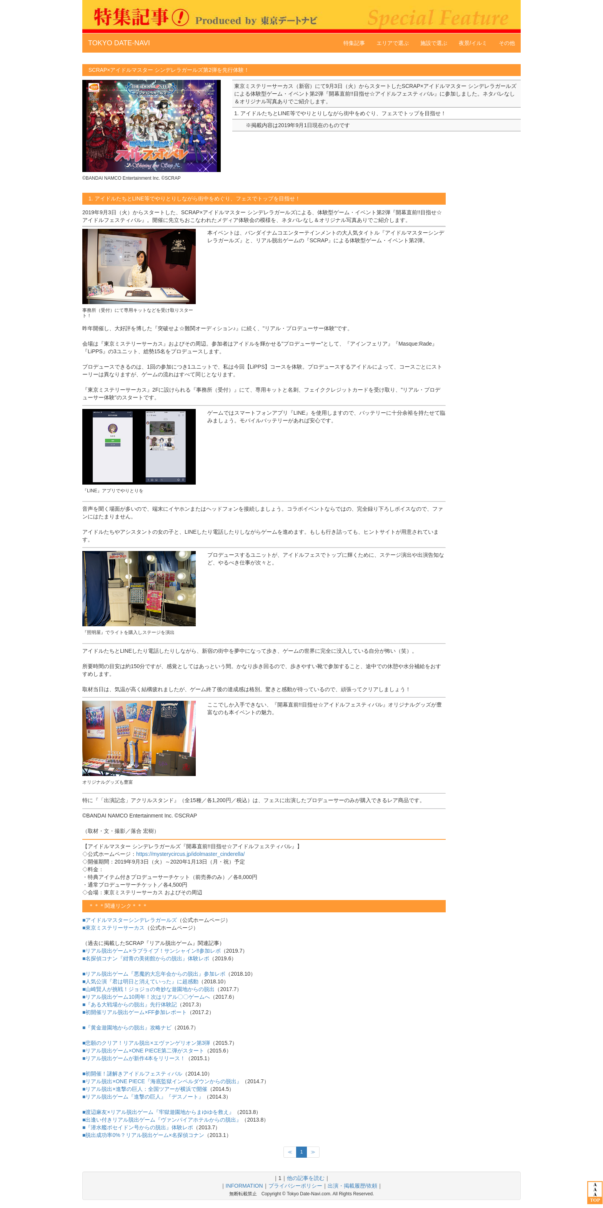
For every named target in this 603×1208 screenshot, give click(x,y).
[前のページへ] (290, 1152)
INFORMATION (244, 1186)
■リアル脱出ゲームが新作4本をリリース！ (133, 1058)
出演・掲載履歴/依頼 (353, 1186)
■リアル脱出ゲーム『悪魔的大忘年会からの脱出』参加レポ (153, 974)
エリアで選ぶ (392, 43)
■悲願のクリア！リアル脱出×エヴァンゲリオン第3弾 (146, 1043)
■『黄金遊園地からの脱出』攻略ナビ (127, 1027)
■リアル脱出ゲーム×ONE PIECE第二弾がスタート (143, 1050)
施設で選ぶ (433, 43)
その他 (507, 43)
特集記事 (354, 43)
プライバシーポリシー (295, 1186)
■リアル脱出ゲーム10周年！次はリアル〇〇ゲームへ (146, 997)
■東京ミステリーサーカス (113, 928)
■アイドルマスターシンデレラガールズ (129, 920)
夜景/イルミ (473, 43)
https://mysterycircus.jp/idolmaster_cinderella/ (190, 854)
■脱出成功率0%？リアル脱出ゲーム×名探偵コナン (143, 1135)
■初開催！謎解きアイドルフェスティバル (132, 1074)
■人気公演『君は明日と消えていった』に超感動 (140, 981)
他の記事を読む (306, 1178)
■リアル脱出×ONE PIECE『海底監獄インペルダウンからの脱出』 (162, 1081)
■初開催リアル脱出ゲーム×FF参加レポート (134, 1012)
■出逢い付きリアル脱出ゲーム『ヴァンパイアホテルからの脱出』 (162, 1120)
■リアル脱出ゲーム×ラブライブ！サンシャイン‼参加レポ (151, 951)
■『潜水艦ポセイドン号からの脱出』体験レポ (137, 1127)
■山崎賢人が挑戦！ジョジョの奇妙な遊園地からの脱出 (148, 989)
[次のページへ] (313, 1152)
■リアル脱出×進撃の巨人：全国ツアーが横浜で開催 (144, 1089)
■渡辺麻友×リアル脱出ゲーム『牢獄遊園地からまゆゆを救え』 (158, 1112)
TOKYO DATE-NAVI (119, 43)
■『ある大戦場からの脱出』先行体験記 (129, 1004)
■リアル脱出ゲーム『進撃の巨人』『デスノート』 (143, 1097)
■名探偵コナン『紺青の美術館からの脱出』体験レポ (145, 958)
